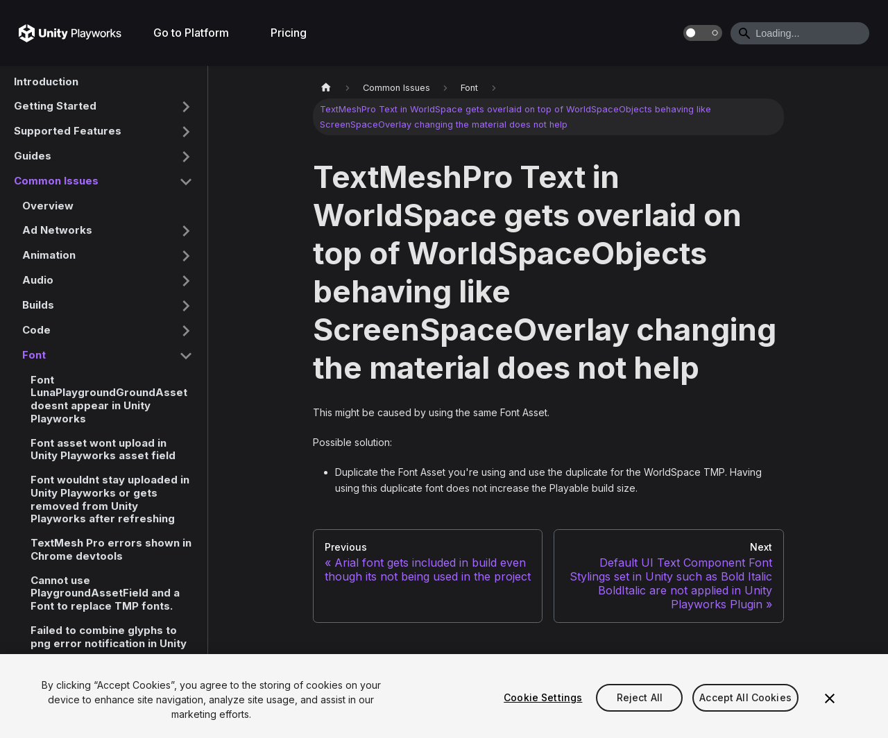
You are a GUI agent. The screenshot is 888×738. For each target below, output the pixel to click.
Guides (32, 155)
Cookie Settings (543, 697)
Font (34, 354)
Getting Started (55, 105)
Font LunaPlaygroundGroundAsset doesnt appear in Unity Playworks (109, 399)
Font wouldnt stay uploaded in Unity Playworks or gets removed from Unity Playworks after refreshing (110, 499)
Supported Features (67, 130)
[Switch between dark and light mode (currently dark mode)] (702, 33)
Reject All (640, 697)
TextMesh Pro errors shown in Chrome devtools (111, 549)
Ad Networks (57, 230)
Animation (49, 254)
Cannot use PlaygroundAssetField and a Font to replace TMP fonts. (105, 593)
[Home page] (326, 87)
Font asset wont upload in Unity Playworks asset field (103, 449)
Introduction (46, 81)
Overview (48, 205)
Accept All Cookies (745, 697)
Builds (38, 304)
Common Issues (56, 180)
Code (36, 329)
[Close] (829, 698)
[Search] (800, 33)
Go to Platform (191, 33)
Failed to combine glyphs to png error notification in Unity (109, 637)
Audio (37, 279)
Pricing (289, 33)
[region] (444, 696)
